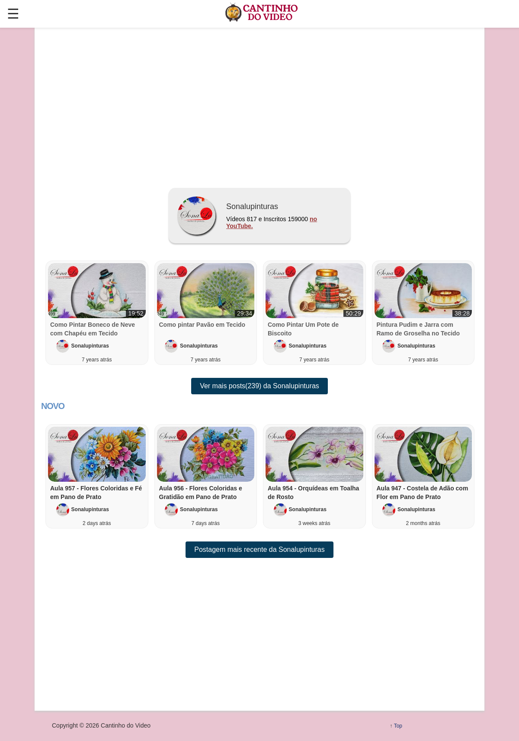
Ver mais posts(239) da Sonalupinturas (259, 386)
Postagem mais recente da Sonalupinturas (259, 549)
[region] (259, 104)
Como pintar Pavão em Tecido (202, 324)
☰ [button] (13, 14)
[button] (96, 476)
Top (398, 726)
